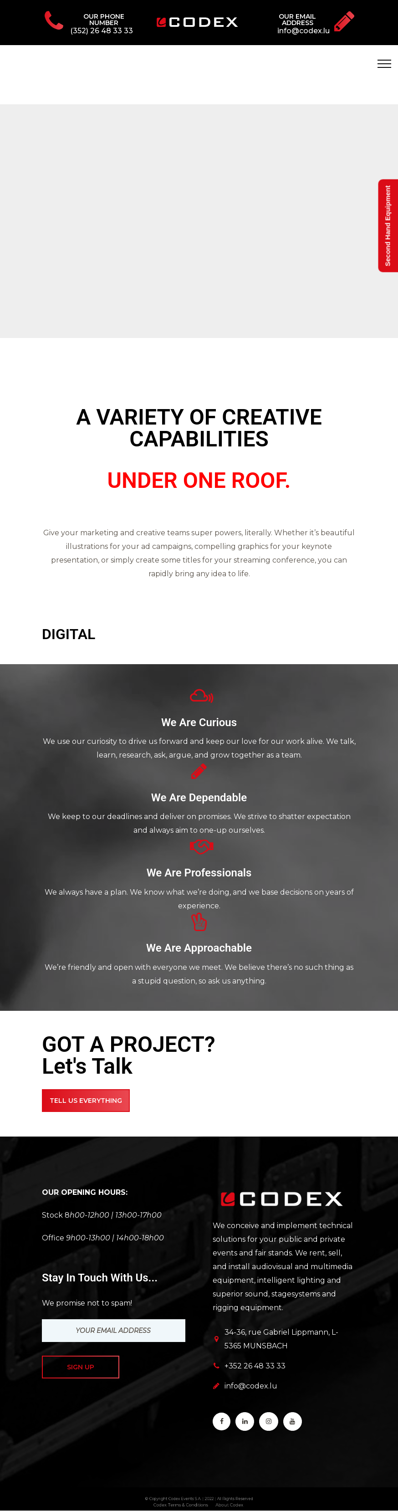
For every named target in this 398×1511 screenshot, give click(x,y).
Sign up (80, 1367)
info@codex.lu (251, 1386)
